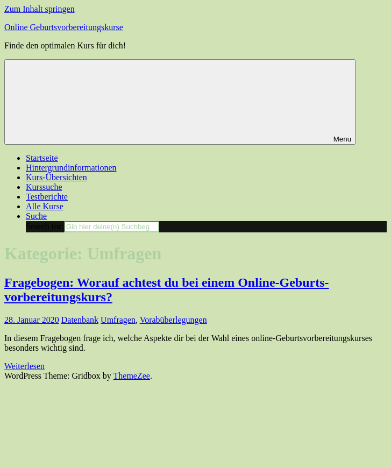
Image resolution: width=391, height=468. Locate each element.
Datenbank (79, 319)
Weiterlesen (24, 366)
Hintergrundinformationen (71, 167)
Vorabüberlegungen (173, 319)
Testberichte (47, 196)
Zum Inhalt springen (39, 8)
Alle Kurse (44, 206)
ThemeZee (131, 375)
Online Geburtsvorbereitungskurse (63, 27)
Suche (36, 216)
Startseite (42, 157)
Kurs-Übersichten (56, 177)
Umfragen (118, 319)
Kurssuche (44, 187)
